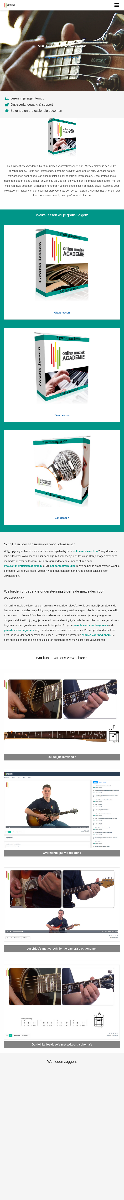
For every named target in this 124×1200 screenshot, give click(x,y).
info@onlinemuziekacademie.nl (23, 566)
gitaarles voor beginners (19, 630)
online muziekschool (85, 551)
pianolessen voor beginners (90, 625)
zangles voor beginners (96, 635)
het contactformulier (62, 566)
